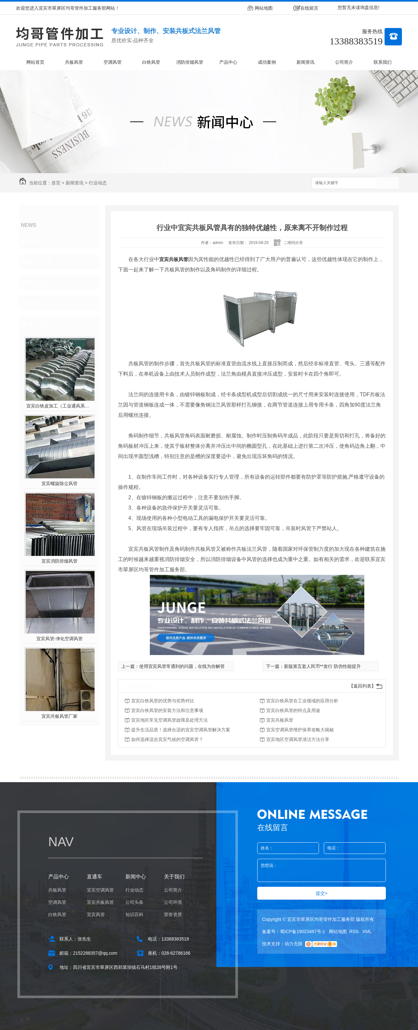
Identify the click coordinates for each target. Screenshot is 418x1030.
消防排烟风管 (189, 62)
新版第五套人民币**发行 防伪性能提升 (322, 666)
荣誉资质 (173, 914)
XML (367, 931)
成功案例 (267, 62)
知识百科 (40, 282)
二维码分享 (293, 242)
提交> (321, 893)
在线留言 (309, 8)
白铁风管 (151, 62)
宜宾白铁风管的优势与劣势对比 (162, 700)
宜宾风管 (96, 914)
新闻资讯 (305, 62)
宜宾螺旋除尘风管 (59, 483)
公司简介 (344, 62)
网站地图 (264, 8)
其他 (35, 303)
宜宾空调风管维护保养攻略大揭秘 (300, 729)
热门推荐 (40, 323)
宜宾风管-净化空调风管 (59, 638)
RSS (355, 931)
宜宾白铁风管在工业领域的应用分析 (302, 700)
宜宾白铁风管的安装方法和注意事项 (167, 710)
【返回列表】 (362, 685)
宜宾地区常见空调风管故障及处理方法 (169, 720)
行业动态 (98, 182)
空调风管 (113, 62)
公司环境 (173, 902)
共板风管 (74, 62)
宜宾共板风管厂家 (59, 716)
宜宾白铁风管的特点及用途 (293, 710)
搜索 (387, 183)
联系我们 (383, 62)
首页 (55, 182)
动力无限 (294, 943)
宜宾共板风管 (173, 259)
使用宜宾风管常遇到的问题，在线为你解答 (182, 666)
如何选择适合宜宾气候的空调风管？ (167, 739)
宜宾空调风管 (100, 890)
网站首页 (35, 62)
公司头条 (40, 261)
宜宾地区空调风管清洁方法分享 (297, 739)
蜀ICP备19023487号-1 (302, 931)
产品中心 (228, 62)
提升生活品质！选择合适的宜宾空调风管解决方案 (180, 729)
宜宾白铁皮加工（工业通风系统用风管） (59, 405)
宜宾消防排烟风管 (59, 561)
